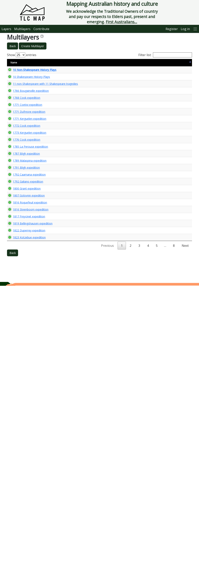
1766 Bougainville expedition (20, 118)
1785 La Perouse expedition (19, 281)
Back (13, 46)
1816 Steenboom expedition (20, 413)
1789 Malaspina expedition (19, 321)
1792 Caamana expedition (18, 341)
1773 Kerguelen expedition (19, 234)
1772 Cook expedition (22, 212)
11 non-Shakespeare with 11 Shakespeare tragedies (22, 94)
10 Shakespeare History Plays (19, 82)
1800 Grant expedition (16, 363)
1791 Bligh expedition (22, 331)
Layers (6, 29)
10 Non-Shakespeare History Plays (22, 71)
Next (185, 529)
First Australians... (121, 21)
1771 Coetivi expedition (16, 169)
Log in (185, 29)
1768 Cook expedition (22, 149)
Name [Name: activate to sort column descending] (13, 62)
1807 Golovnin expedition (18, 383)
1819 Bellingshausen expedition (22, 447)
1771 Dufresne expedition (18, 180)
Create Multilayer (32, 46)
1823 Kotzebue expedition (18, 509)
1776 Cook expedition (22, 257)
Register (172, 29)
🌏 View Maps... (174, 71)
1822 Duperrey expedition (18, 480)
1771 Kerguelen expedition (19, 190)
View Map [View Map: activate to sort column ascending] (168, 62)
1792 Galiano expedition (17, 352)
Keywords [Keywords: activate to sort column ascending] (104, 62)
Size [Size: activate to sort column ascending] (44, 62)
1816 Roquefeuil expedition (19, 402)
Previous (107, 529)
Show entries (21, 54)
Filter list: (165, 54)
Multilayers (22, 29)
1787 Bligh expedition (22, 301)
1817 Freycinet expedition (18, 424)
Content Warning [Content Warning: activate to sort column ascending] (62, 62)
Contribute (41, 29)
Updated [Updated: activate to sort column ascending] (149, 62)
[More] (195, 29)
